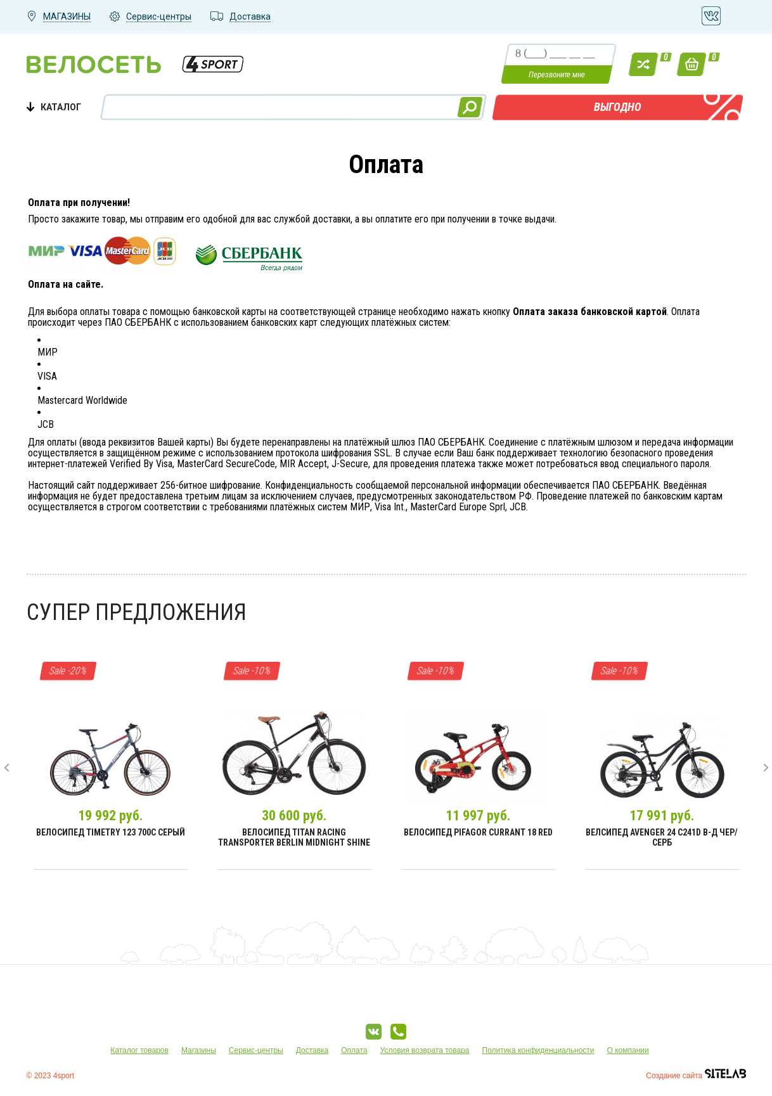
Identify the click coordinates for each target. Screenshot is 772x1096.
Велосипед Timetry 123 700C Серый (110, 832)
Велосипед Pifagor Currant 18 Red (478, 832)
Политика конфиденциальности (538, 1050)
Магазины (198, 1050)
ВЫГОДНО (617, 106)
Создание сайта (695, 1075)
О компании (628, 1050)
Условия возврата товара (425, 1050)
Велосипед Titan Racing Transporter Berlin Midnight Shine (294, 837)
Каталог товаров (139, 1050)
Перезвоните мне (557, 74)
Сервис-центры (256, 1050)
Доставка (312, 1050)
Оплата (354, 1050)
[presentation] (6, 767)
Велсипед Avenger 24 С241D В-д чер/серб (662, 837)
